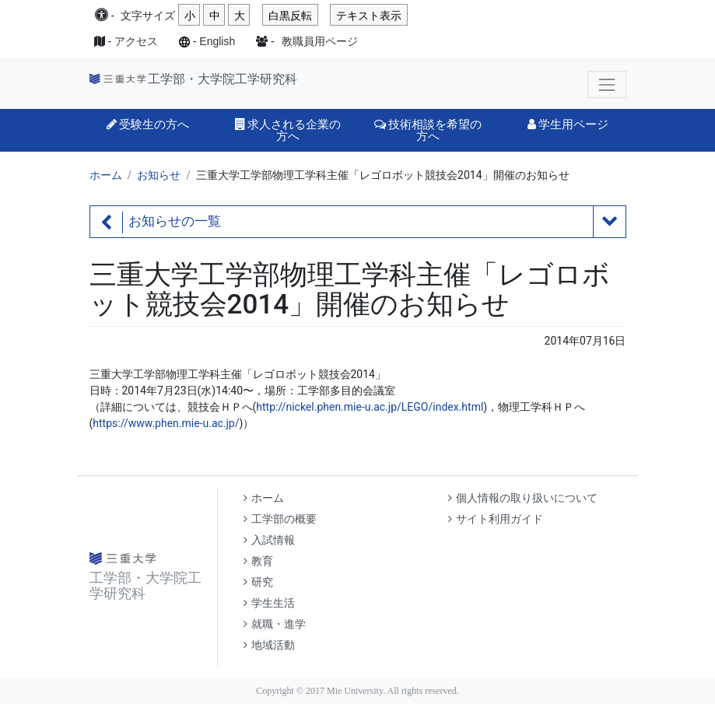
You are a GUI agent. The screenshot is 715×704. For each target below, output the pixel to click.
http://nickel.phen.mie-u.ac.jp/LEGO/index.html (369, 407)
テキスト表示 (368, 15)
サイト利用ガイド (495, 519)
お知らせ (159, 175)
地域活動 (269, 645)
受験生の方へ (148, 124)
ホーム (105, 175)
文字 (148, 16)
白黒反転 (290, 15)
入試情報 (269, 540)
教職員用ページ (320, 41)
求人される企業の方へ (288, 129)
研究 (258, 582)
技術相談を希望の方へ (428, 129)
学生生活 (269, 603)
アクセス (136, 41)
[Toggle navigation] (606, 84)
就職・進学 (275, 624)
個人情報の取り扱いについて (523, 498)
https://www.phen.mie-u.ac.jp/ (166, 423)
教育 (258, 561)
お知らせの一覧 (174, 221)
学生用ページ (567, 124)
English (217, 41)
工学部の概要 (280, 519)
